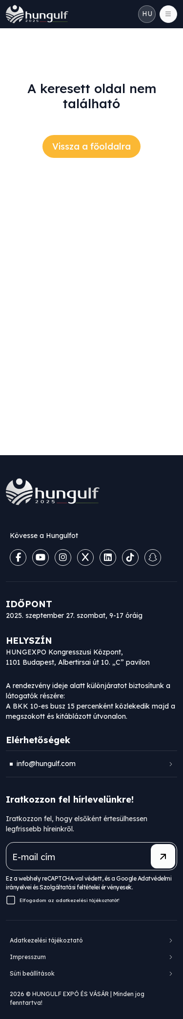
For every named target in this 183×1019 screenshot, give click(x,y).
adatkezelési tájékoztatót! (88, 900)
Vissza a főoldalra (91, 146)
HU (147, 13)
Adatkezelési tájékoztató (46, 940)
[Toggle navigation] (168, 14)
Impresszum (28, 957)
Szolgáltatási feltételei (70, 887)
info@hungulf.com (46, 763)
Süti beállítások (32, 973)
